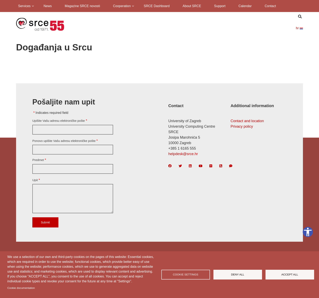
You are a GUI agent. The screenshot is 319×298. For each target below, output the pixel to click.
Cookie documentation (21, 287)
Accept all (289, 274)
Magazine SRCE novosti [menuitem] (82, 6)
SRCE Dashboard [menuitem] (157, 6)
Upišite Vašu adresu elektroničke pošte (58, 120)
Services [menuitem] (24, 6)
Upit (35, 180)
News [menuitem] (48, 6)
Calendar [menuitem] (245, 6)
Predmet (38, 160)
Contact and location (247, 121)
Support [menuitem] (219, 6)
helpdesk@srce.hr (183, 154)
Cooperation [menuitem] (121, 6)
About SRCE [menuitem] (192, 6)
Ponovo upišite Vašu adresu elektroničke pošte (64, 140)
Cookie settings (185, 274)
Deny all (237, 274)
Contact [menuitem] (270, 6)
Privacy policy (242, 126)
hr (299, 28)
